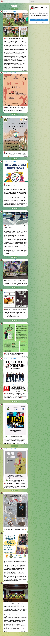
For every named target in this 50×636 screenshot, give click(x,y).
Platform (43, 22)
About (34, 22)
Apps (40, 22)
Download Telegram (39, 19)
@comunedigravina (39, 8)
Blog (37, 22)
